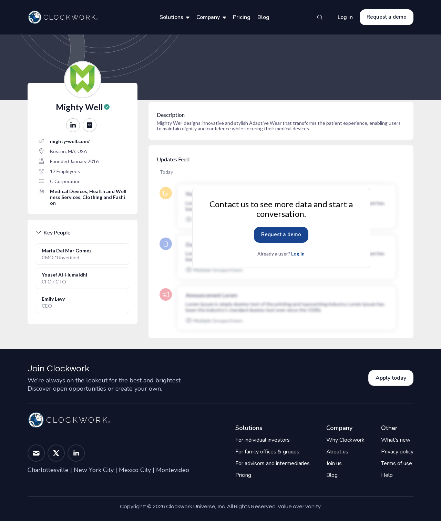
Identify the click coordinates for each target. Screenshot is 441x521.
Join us (334, 463)
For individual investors (262, 440)
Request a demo (387, 16)
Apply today (391, 378)
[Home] (63, 17)
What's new (395, 440)
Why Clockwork (345, 440)
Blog (263, 17)
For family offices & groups (267, 451)
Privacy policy (397, 451)
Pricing (241, 17)
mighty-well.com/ (70, 141)
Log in (345, 17)
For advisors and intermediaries (272, 463)
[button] (73, 125)
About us (337, 451)
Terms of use (396, 463)
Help (387, 475)
